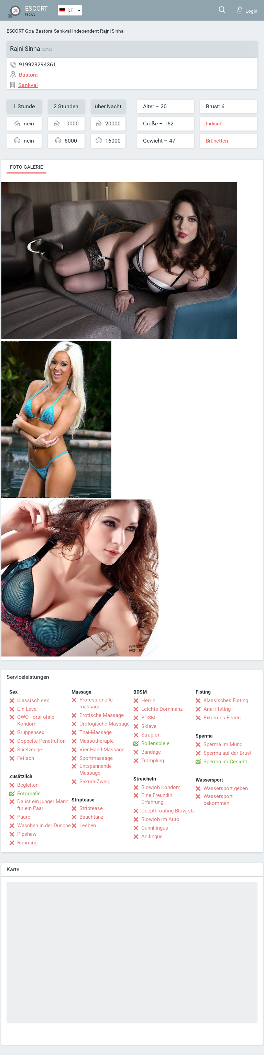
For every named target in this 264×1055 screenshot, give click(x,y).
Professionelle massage (96, 703)
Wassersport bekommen (218, 799)
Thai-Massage (95, 732)
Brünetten (217, 141)
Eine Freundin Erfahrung (156, 798)
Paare (23, 817)
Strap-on (151, 735)
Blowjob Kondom (160, 787)
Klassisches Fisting (226, 700)
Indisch (214, 124)
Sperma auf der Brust (228, 753)
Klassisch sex (33, 700)
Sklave (148, 726)
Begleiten (27, 785)
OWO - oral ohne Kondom (35, 720)
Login (247, 10)
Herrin (148, 700)
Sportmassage (96, 758)
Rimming (27, 843)
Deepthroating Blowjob (167, 811)
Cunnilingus (154, 828)
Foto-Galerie (26, 167)
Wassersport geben (226, 788)
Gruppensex (30, 732)
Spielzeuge (29, 750)
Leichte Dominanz (162, 709)
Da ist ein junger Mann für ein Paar (42, 804)
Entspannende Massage (95, 769)
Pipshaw (26, 834)
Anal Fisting (217, 709)
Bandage (151, 752)
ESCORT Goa (20, 31)
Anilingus (152, 836)
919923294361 (37, 64)
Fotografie (29, 793)
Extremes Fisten (222, 718)
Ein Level (27, 709)
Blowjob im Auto (160, 819)
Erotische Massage (101, 715)
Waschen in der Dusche (44, 825)
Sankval (62, 31)
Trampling (152, 760)
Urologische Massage (104, 724)
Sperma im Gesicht (225, 762)
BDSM (148, 718)
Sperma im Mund (223, 744)
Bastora (44, 31)
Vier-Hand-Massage (101, 750)
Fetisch (25, 758)
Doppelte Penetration (41, 741)
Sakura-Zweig (94, 781)
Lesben (87, 825)
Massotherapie (96, 741)
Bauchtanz (91, 817)
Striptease (91, 808)
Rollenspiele (155, 743)
